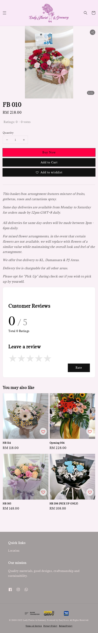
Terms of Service (33, 626)
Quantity (8, 132)
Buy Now (49, 152)
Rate (79, 367)
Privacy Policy (50, 626)
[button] (4, 13)
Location (14, 550)
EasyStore (64, 620)
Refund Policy (66, 626)
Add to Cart (49, 162)
